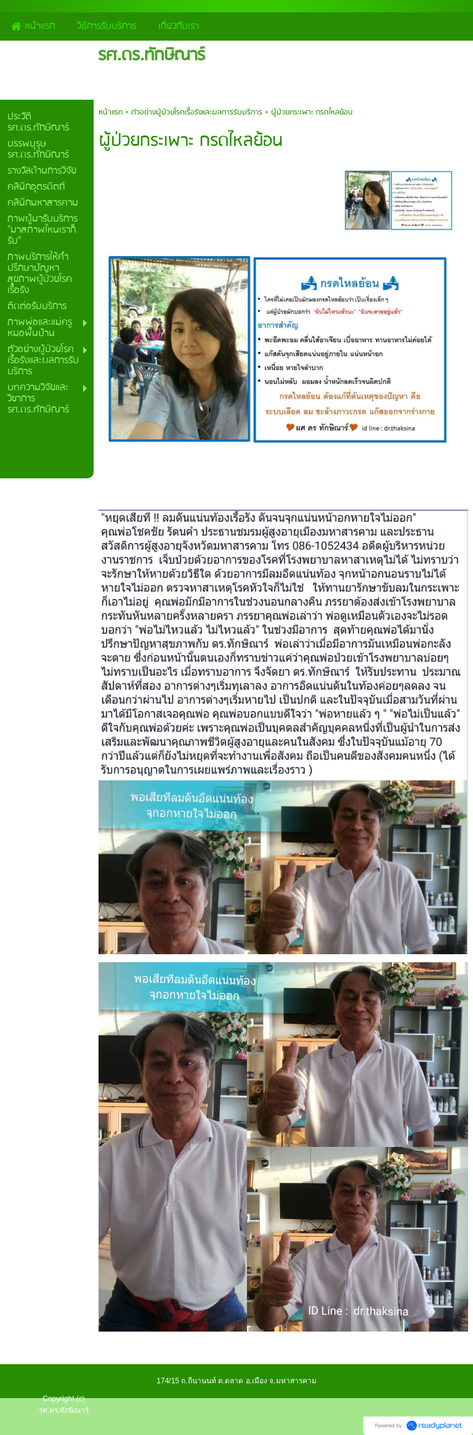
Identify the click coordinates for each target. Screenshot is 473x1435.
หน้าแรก (111, 112)
